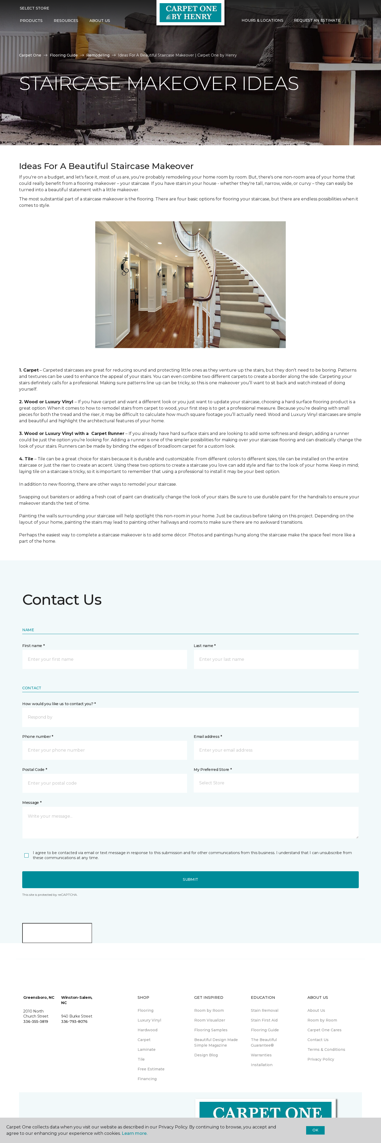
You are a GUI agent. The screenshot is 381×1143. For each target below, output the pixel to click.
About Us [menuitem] (316, 1010)
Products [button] (31, 20)
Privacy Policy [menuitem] (320, 1059)
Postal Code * (34, 769)
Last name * (205, 646)
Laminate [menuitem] (147, 1049)
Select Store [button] (34, 8)
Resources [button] (66, 20)
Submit (190, 879)
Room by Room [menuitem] (209, 1010)
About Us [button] (99, 20)
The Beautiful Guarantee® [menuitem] (264, 1042)
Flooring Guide (64, 55)
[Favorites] (356, 21)
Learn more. (134, 1133)
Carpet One (30, 55)
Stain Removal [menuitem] (264, 1010)
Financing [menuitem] (147, 1078)
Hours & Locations (262, 20)
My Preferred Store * (213, 769)
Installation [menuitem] (262, 1064)
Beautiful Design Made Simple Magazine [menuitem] (216, 1042)
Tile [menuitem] (141, 1059)
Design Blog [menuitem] (206, 1055)
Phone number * (37, 736)
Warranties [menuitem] (261, 1055)
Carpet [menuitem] (144, 1039)
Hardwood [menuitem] (147, 1030)
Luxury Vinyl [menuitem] (149, 1020)
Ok (315, 1130)
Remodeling (98, 55)
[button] (350, 21)
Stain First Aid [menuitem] (264, 1020)
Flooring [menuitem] (145, 1010)
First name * (33, 646)
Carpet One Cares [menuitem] (324, 1030)
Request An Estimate (317, 20)
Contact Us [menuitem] (318, 1039)
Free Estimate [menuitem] (151, 1069)
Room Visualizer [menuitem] (209, 1020)
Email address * (208, 736)
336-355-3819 (35, 1021)
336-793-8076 (74, 1021)
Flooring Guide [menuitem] (265, 1030)
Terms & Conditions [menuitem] (326, 1049)
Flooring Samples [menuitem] (211, 1030)
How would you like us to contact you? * (59, 704)
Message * (31, 802)
